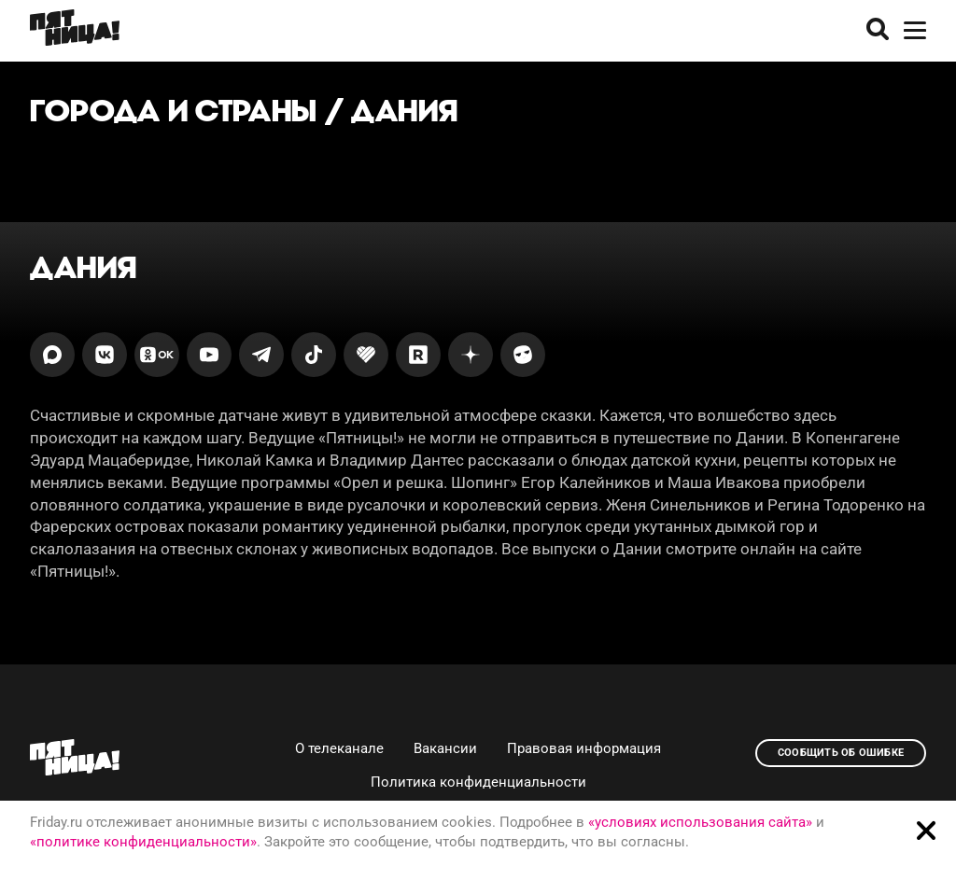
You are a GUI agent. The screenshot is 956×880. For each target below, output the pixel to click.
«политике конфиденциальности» (143, 841)
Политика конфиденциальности (478, 782)
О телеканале (339, 748)
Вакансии (445, 748)
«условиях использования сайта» (700, 822)
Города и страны (173, 110)
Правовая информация (584, 748)
